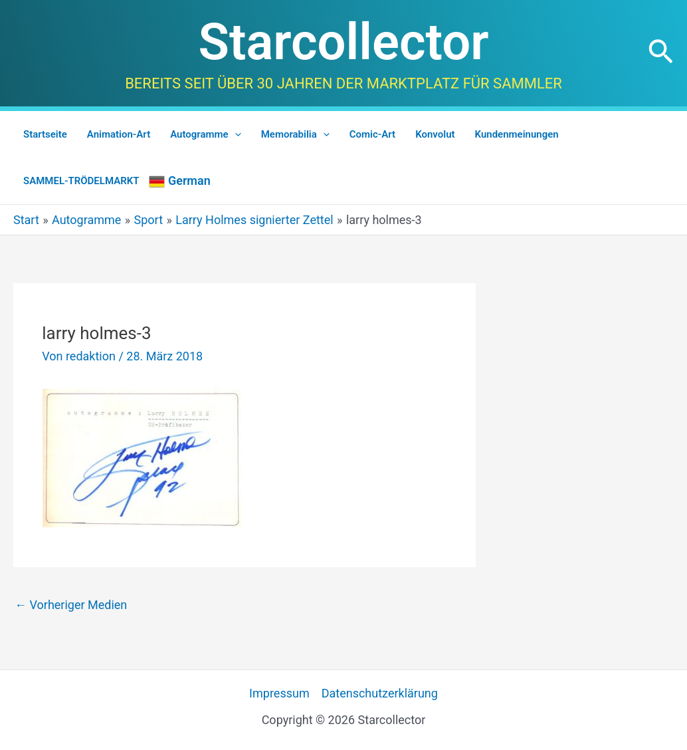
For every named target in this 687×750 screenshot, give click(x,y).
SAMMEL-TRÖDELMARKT (81, 181)
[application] (235, 134)
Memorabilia (295, 134)
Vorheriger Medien (71, 605)
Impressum (279, 693)
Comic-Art (372, 134)
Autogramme (205, 134)
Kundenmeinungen (517, 134)
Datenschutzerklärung (380, 693)
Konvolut (434, 134)
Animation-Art (118, 134)
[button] (661, 53)
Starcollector (344, 42)
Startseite (45, 134)
